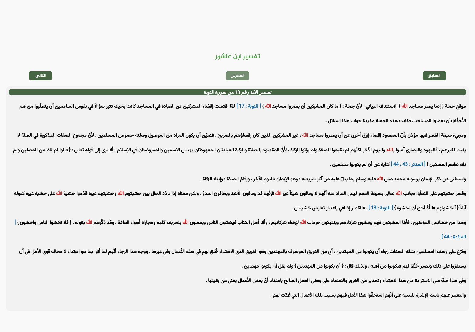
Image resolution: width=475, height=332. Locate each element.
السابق (434, 75)
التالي (40, 75)
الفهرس (238, 75)
